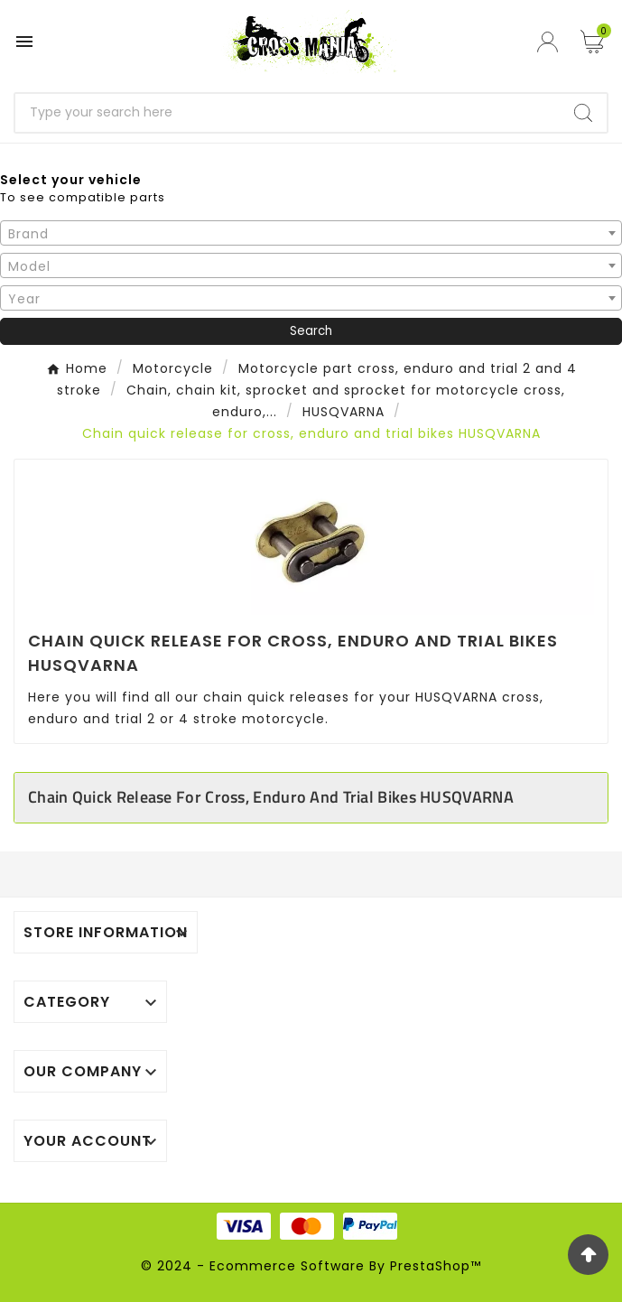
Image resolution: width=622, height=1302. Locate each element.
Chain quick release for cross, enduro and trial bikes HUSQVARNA (271, 797)
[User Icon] (549, 42)
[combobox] (311, 233)
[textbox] (311, 233)
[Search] (287, 113)
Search (311, 330)
